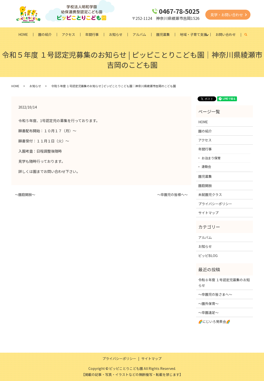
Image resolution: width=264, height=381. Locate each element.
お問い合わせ (225, 34)
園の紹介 (45, 34)
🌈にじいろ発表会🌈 (214, 321)
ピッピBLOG (208, 255)
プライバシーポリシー (215, 203)
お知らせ (115, 34)
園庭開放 (205, 185)
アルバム (139, 34)
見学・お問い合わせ (226, 14)
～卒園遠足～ (208, 312)
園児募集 (163, 34)
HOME (23, 34)
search (248, 34)
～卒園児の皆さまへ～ (215, 294)
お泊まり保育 (211, 158)
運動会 (206, 166)
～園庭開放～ (25, 194)
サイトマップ (208, 212)
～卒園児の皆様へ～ (172, 194)
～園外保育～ (208, 303)
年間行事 (92, 34)
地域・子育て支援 (193, 34)
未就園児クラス (210, 194)
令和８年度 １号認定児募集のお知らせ (224, 282)
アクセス (68, 34)
